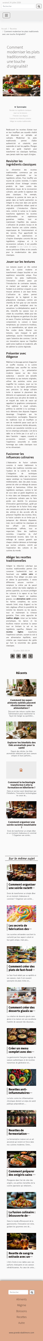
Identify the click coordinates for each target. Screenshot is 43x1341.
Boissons (21, 1311)
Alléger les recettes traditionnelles (20, 121)
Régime (21, 1305)
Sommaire (21, 107)
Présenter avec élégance (20, 116)
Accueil (4, 28)
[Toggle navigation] (6, 15)
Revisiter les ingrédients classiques (20, 110)
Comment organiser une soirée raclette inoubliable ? (21, 824)
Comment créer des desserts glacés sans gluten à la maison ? (22, 1010)
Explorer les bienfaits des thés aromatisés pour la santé (21, 745)
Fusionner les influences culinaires (20, 118)
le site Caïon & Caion (26, 246)
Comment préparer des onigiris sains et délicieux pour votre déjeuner (22, 1176)
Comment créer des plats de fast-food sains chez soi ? (22, 969)
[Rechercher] (18, 6)
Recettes (13, 28)
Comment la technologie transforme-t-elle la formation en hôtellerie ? (21, 785)
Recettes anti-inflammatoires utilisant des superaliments (19, 1094)
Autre (21, 1323)
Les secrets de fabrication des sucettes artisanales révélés (22, 930)
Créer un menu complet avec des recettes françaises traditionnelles (21, 1053)
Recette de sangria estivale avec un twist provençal (21, 1256)
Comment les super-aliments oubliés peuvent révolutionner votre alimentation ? (21, 704)
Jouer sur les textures (20, 113)
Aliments (21, 1299)
